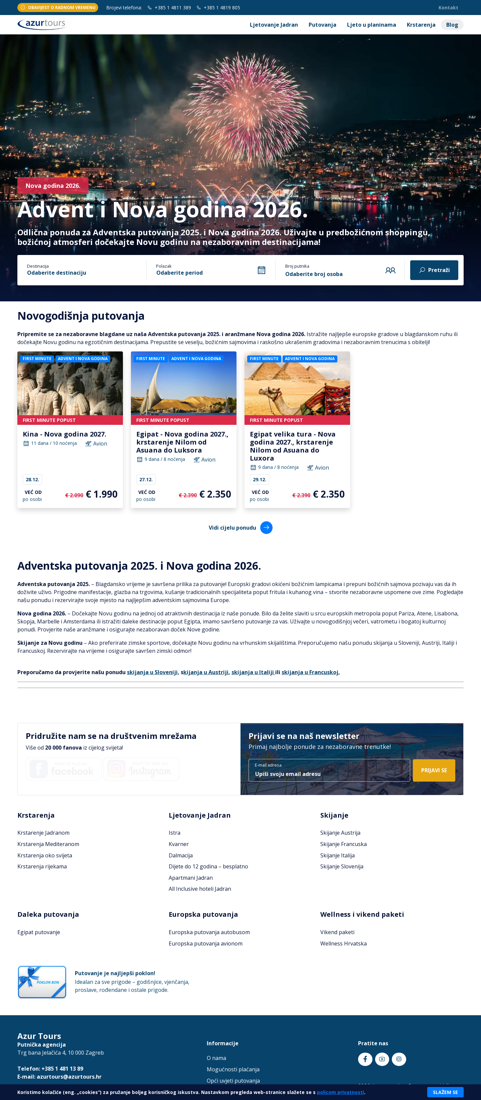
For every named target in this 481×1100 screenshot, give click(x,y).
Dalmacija (181, 855)
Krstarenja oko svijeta (44, 855)
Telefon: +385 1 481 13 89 (50, 1068)
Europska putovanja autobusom (209, 932)
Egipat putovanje (38, 932)
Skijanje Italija (337, 855)
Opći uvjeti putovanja (233, 1080)
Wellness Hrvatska (343, 943)
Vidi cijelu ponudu (241, 527)
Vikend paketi (337, 932)
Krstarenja (421, 24)
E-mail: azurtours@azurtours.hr (59, 1076)
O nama (216, 1058)
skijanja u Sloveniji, (153, 672)
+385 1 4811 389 (169, 7)
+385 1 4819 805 (218, 7)
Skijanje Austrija (340, 832)
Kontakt (448, 7)
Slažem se (445, 1092)
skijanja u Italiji (253, 672)
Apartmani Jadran (191, 877)
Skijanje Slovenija (341, 866)
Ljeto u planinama (371, 24)
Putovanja (322, 24)
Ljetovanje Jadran (274, 24)
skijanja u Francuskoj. (311, 672)
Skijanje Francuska (343, 844)
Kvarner (179, 844)
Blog (452, 24)
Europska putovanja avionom (206, 943)
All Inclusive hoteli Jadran (200, 888)
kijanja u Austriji (205, 672)
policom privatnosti (340, 1092)
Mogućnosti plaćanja (233, 1069)
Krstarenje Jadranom (43, 832)
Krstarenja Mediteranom (48, 844)
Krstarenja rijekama (42, 866)
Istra (174, 832)
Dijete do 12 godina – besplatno (208, 866)
